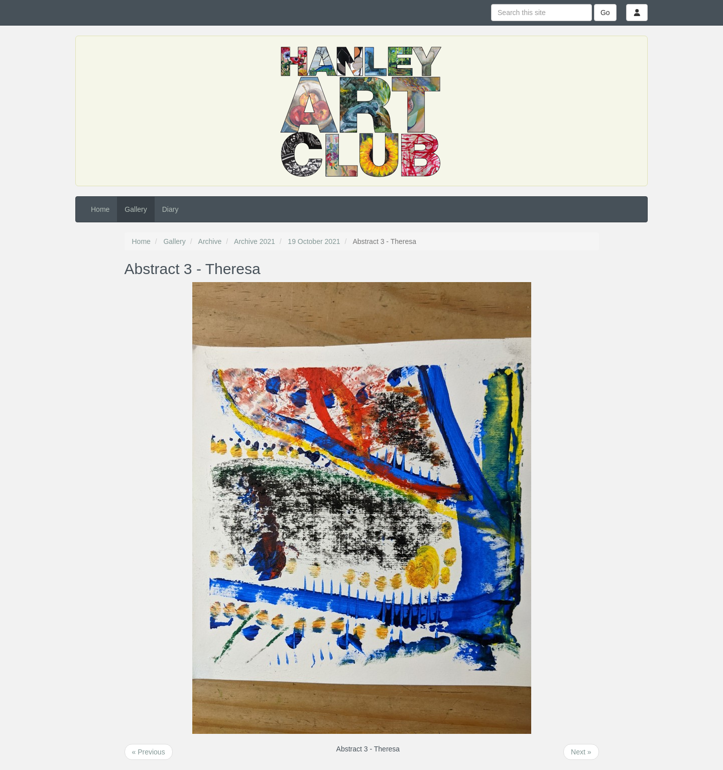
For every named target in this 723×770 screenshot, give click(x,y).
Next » (581, 752)
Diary (170, 209)
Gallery (136, 209)
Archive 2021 (254, 241)
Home (100, 209)
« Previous (148, 752)
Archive (210, 241)
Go (605, 13)
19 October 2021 (314, 241)
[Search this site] (541, 12)
